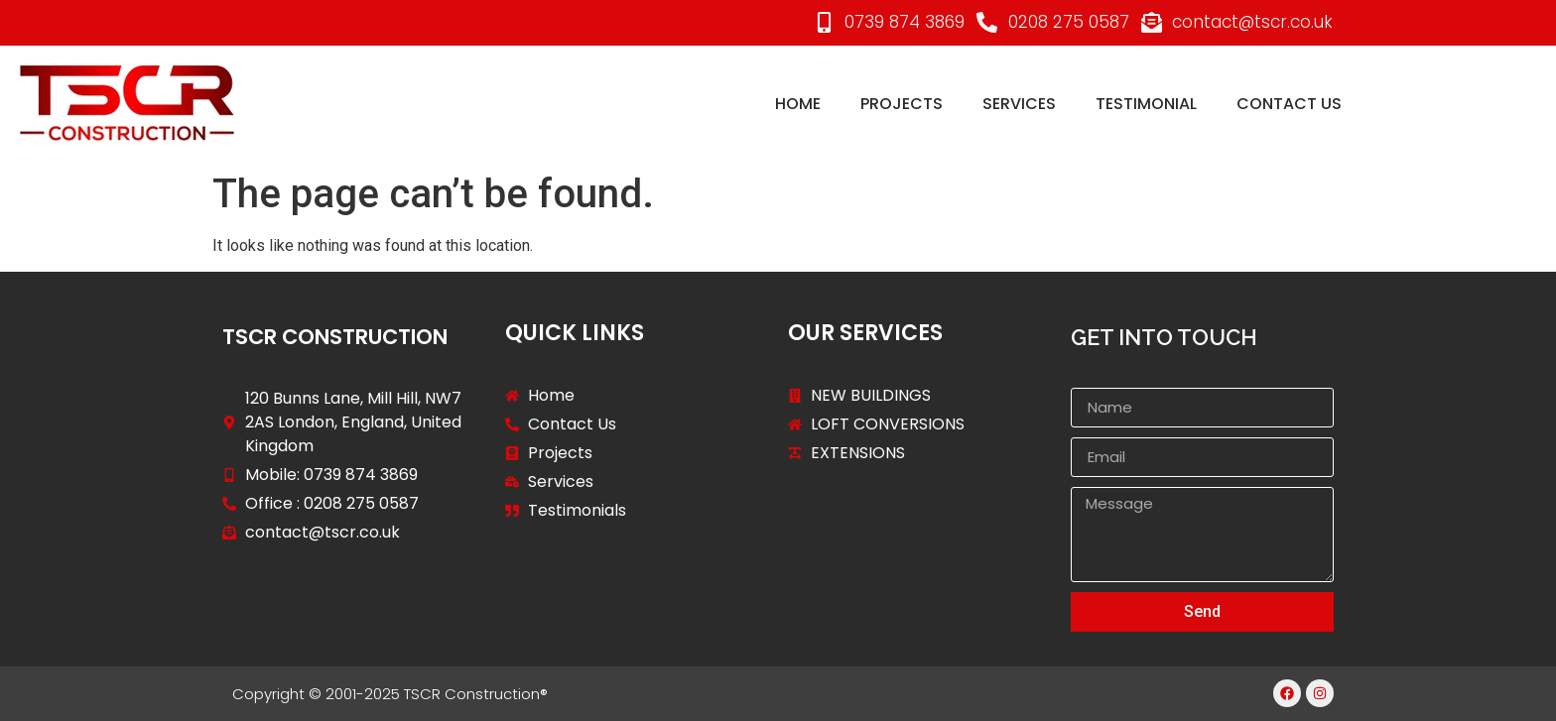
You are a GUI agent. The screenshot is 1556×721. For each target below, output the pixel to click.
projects (901, 103)
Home (798, 103)
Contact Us (1289, 103)
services (1019, 103)
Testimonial (1146, 103)
